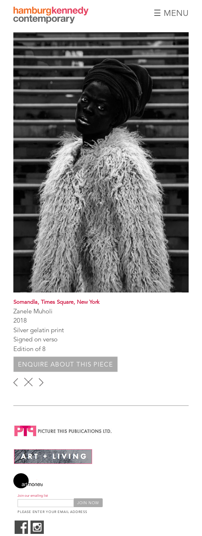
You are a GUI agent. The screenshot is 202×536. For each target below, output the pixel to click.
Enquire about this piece (65, 364)
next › (41, 382)
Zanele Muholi (33, 311)
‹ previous (15, 382)
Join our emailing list (33, 496)
